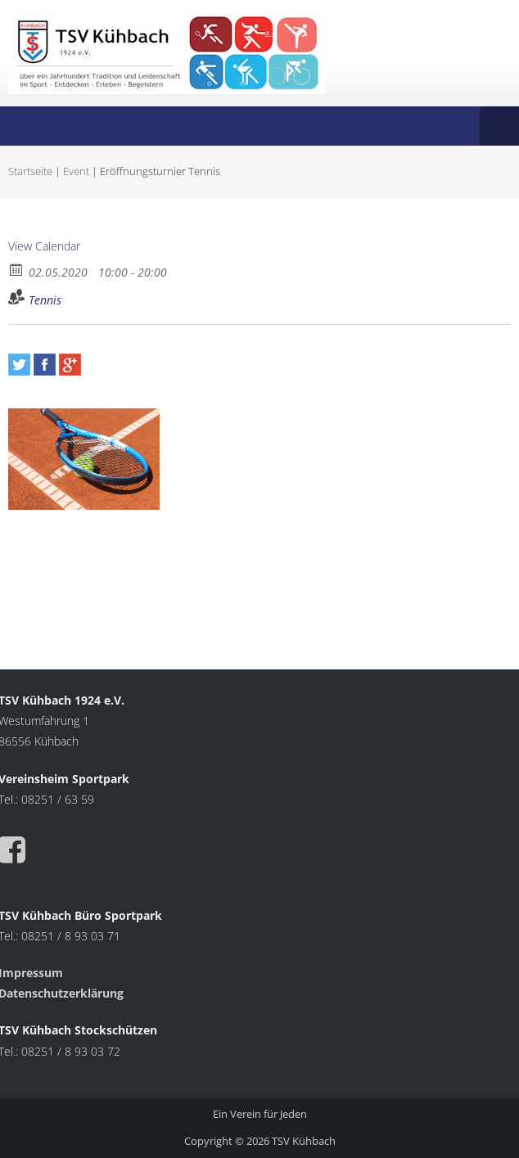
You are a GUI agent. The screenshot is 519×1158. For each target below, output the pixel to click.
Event (76, 171)
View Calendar (44, 246)
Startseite (30, 171)
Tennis (45, 300)
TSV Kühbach (304, 1140)
